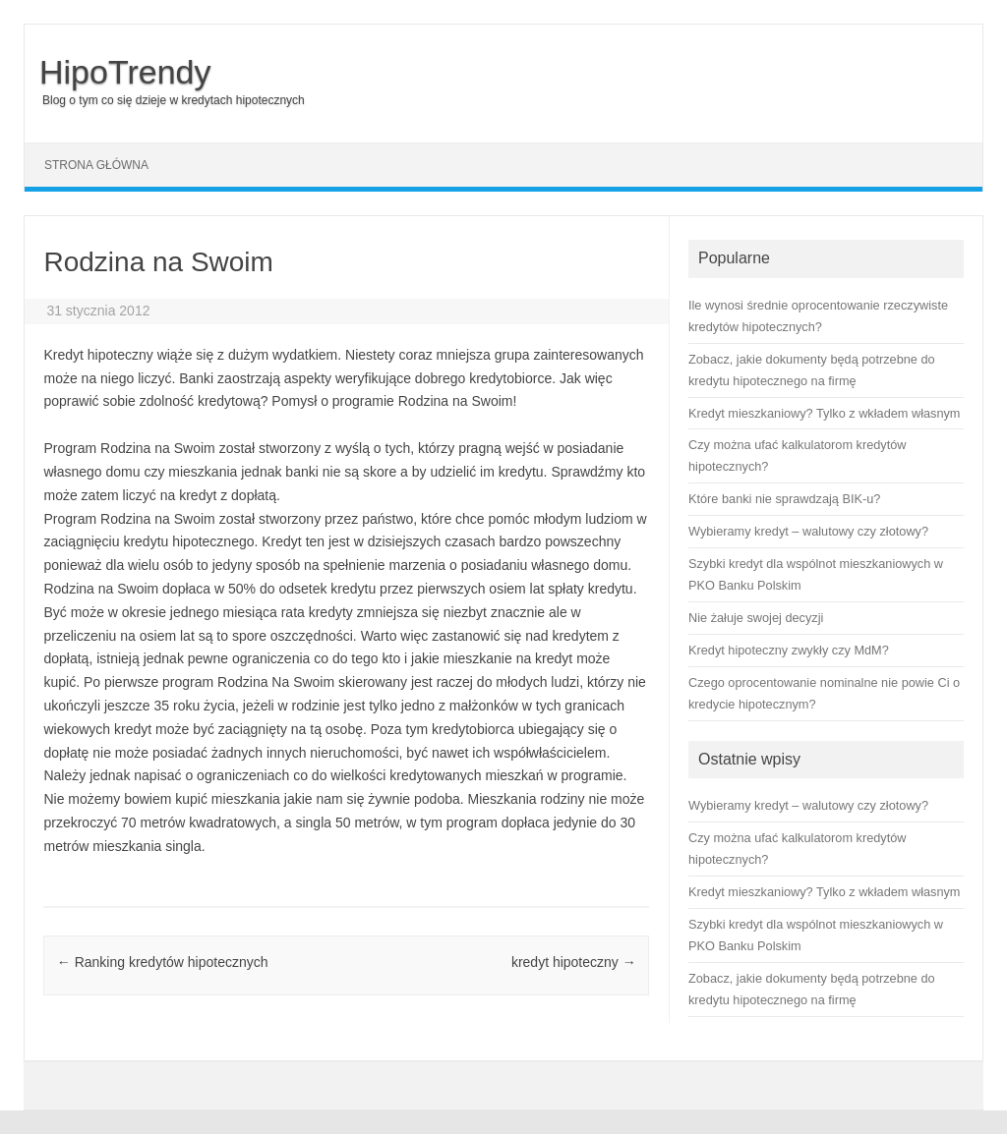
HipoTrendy (124, 71)
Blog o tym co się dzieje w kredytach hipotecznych (173, 100)
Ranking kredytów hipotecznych (162, 962)
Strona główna (96, 165)
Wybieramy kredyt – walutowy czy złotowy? (808, 805)
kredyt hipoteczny (573, 962)
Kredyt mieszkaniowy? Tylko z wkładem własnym (824, 891)
